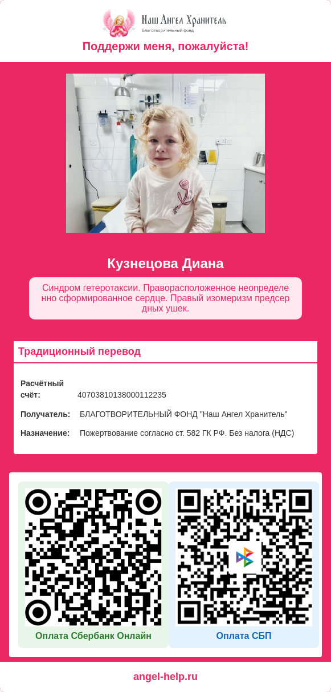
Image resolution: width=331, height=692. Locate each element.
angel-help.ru (165, 676)
